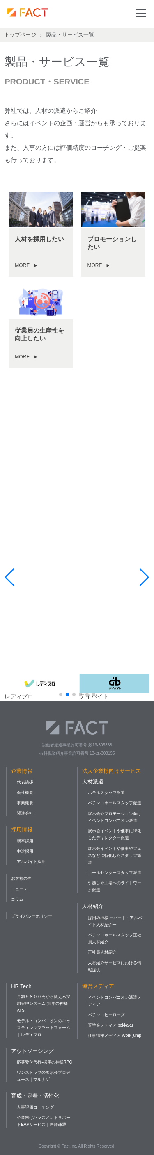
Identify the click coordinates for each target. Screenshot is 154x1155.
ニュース (19, 889)
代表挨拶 (25, 782)
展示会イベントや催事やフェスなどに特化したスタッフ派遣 (114, 855)
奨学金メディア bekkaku (110, 1025)
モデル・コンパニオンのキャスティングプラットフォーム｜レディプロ (43, 1027)
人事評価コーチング (35, 1107)
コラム (17, 899)
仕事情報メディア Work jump (114, 1035)
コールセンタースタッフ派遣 (114, 872)
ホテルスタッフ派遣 (106, 792)
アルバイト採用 (31, 861)
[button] (60, 694)
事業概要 (25, 803)
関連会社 (25, 813)
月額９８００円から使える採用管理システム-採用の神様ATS (43, 1003)
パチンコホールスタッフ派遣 (114, 803)
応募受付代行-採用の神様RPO (44, 1062)
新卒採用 (25, 841)
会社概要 (25, 792)
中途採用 (25, 851)
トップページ (20, 35)
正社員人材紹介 (102, 952)
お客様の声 (21, 878)
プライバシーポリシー (31, 916)
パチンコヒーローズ (106, 1015)
